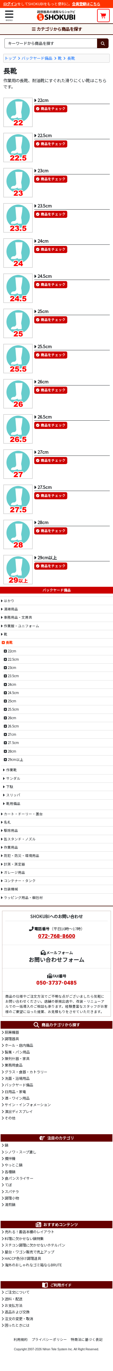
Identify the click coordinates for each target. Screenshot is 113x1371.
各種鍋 (10, 1171)
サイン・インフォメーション (28, 1104)
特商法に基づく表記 (87, 1339)
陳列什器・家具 (17, 1058)
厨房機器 (12, 1032)
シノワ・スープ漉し (20, 1152)
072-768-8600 (56, 936)
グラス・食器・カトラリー (26, 1072)
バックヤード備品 (37, 58)
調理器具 (12, 1038)
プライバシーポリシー (49, 1339)
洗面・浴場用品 (17, 1078)
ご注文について (17, 1292)
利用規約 (21, 1339)
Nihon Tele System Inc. (57, 1349)
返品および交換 (17, 1312)
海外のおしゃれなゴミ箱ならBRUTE (33, 1265)
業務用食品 (13, 1065)
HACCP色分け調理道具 (23, 1258)
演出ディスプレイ (19, 1111)
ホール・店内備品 (19, 1045)
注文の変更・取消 (19, 1318)
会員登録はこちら (86, 4)
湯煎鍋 (10, 1204)
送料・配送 (13, 1299)
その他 (10, 1118)
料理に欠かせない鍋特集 (24, 1238)
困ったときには (17, 1325)
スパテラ (12, 1191)
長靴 (71, 58)
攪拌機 (10, 1158)
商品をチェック (53, 108)
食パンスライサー (19, 1178)
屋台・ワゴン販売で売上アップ (29, 1252)
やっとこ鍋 (13, 1165)
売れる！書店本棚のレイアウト (29, 1231)
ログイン (10, 4)
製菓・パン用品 (17, 1052)
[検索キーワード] (50, 43)
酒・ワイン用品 (17, 1098)
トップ (10, 58)
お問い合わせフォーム (56, 959)
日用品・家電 (15, 1091)
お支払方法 (13, 1305)
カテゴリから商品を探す (56, 29)
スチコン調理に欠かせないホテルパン (35, 1245)
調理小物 (12, 1198)
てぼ (8, 1184)
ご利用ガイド (56, 1285)
